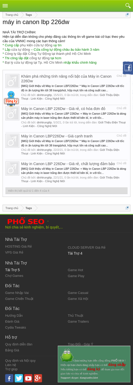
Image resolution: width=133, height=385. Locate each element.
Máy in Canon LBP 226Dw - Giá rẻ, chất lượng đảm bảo (68, 164)
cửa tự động (20, 49)
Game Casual (78, 293)
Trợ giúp (11, 369)
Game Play (76, 276)
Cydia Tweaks (15, 327)
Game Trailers (78, 321)
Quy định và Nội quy (20, 360)
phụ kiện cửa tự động (36, 45)
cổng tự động (39, 58)
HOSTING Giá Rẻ (18, 246)
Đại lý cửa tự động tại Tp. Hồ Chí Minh (34, 62)
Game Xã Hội (78, 299)
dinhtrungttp (44, 95)
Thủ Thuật (75, 315)
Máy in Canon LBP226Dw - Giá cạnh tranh (57, 136)
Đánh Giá (12, 321)
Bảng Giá (12, 350)
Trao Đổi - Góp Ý (80, 344)
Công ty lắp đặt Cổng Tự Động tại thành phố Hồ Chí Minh (48, 54)
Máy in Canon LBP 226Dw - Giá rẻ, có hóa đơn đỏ (63, 109)
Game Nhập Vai (17, 293)
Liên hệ (10, 365)
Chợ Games (14, 276)
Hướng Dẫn (14, 315)
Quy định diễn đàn (18, 344)
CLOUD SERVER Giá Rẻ (86, 247)
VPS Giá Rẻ (14, 252)
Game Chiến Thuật (19, 299)
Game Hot (75, 270)
